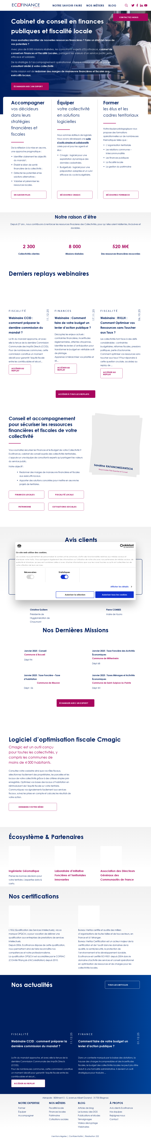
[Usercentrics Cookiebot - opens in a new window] (122, 546)
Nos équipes (116, 1112)
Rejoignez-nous (117, 1115)
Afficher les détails (119, 586)
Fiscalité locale (56, 1108)
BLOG (112, 5)
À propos (116, 1103)
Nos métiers (95, 5)
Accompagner (26, 1115)
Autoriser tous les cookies (114, 595)
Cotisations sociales (58, 1119)
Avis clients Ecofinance (121, 1108)
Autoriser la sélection (75, 595)
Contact (114, 1119)
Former (21, 1108)
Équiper (22, 1112)
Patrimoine (54, 1115)
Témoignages (85, 1119)
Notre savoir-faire (67, 5)
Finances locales (57, 1112)
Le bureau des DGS (88, 1112)
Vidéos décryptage (88, 1123)
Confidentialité (76, 1136)
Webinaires (83, 1127)
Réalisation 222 (92, 1136)
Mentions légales (59, 1136)
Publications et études (89, 1115)
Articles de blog (86, 1108)
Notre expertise (28, 1103)
